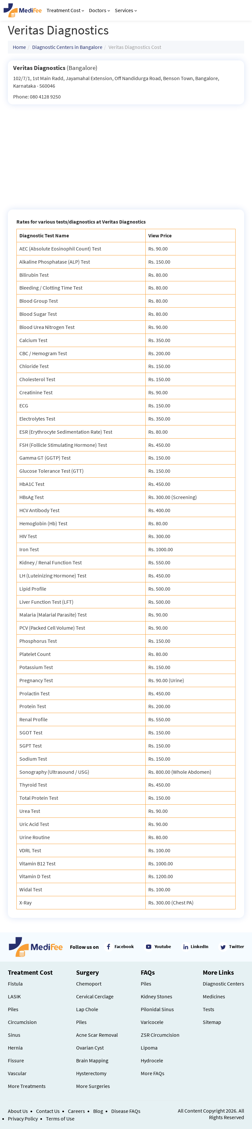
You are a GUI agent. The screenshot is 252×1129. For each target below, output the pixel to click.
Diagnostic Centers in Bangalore (67, 47)
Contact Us (48, 1111)
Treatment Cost (65, 10)
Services (126, 10)
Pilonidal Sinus (157, 1009)
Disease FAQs (125, 1111)
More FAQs (152, 1073)
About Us (18, 1111)
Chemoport (88, 983)
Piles (13, 1009)
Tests (208, 1009)
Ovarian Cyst (90, 1047)
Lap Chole (87, 1009)
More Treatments (27, 1086)
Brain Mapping (92, 1060)
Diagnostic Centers (223, 983)
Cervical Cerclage (95, 996)
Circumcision (22, 1022)
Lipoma (149, 1047)
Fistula (15, 983)
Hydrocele (152, 1060)
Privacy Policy (23, 1118)
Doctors (99, 10)
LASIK (14, 996)
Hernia (15, 1047)
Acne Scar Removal (97, 1034)
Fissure (16, 1060)
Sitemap (212, 1022)
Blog (98, 1111)
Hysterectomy (91, 1073)
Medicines (214, 996)
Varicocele (152, 1022)
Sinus (14, 1034)
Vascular (17, 1073)
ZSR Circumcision (160, 1034)
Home (19, 47)
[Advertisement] (126, 154)
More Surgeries (93, 1086)
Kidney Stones (156, 996)
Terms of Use (60, 1118)
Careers (76, 1111)
